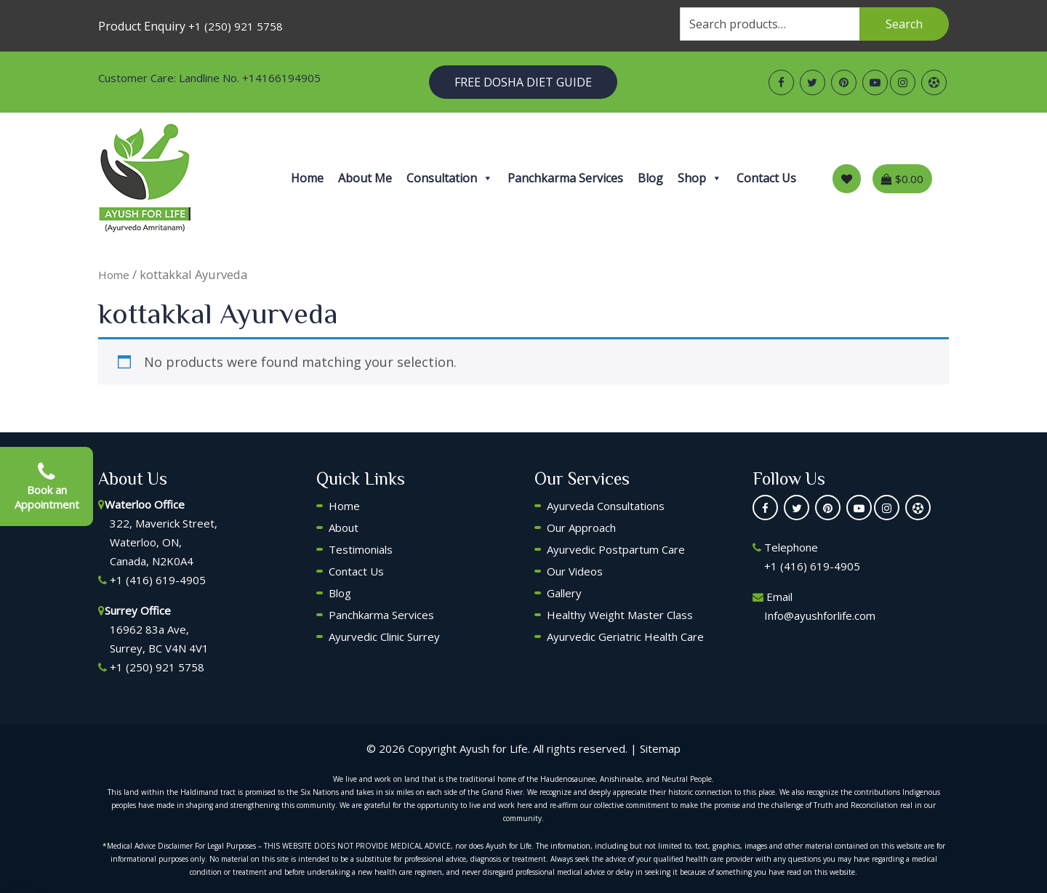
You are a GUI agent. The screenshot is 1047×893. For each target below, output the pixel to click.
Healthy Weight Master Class (620, 614)
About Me (365, 178)
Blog (650, 178)
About (343, 527)
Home (307, 178)
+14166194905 (281, 77)
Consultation (449, 178)
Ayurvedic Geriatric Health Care (625, 636)
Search (904, 24)
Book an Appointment (47, 486)
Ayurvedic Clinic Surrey (384, 636)
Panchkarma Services (565, 178)
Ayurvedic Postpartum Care (616, 549)
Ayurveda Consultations (606, 505)
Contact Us (766, 178)
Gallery (564, 593)
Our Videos (575, 571)
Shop (700, 178)
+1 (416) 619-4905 (158, 580)
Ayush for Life (494, 748)
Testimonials (361, 549)
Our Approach (581, 527)
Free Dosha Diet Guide (523, 82)
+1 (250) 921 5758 (235, 26)
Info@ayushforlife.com (819, 615)
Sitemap (660, 748)
